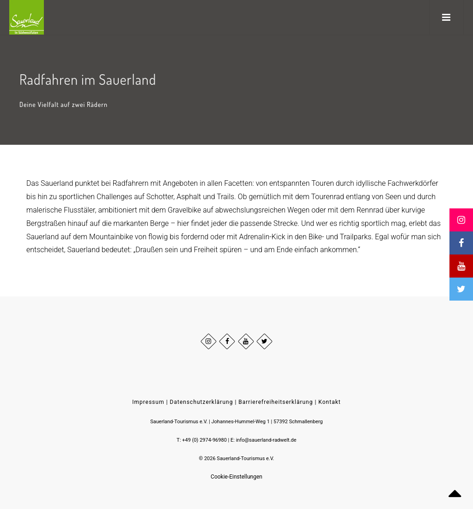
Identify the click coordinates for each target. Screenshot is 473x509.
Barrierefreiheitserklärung (275, 402)
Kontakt (329, 402)
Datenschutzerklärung (201, 402)
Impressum (148, 402)
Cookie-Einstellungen (236, 476)
